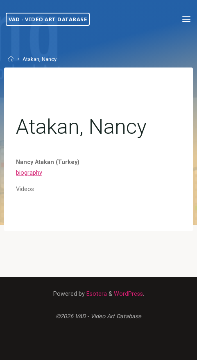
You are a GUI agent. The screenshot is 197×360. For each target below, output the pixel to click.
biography (29, 172)
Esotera (96, 293)
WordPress (128, 293)
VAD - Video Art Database (48, 19)
